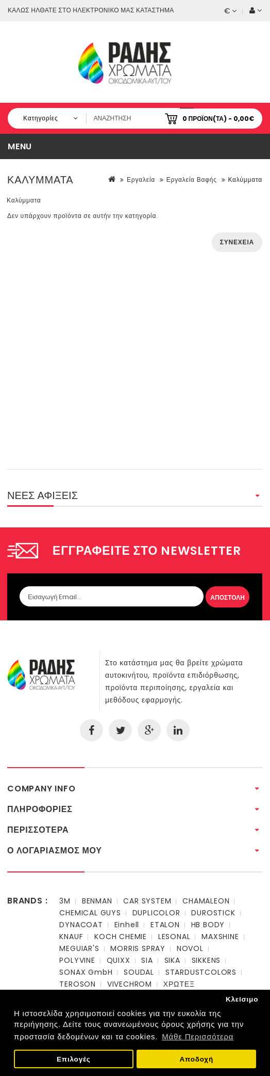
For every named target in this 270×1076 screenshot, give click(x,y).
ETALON (165, 924)
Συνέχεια (237, 242)
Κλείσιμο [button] (242, 999)
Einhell (127, 924)
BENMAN (97, 901)
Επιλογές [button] (74, 1059)
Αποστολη (227, 597)
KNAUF (71, 936)
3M (65, 901)
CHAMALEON (205, 901)
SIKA (172, 960)
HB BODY (208, 924)
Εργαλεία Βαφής (191, 179)
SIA (147, 960)
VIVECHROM (129, 984)
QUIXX (118, 960)
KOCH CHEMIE (120, 936)
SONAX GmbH (85, 972)
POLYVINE (77, 960)
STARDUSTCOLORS (201, 972)
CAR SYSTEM (147, 901)
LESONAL (174, 936)
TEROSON (77, 984)
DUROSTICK (213, 913)
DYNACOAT (81, 924)
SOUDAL (139, 972)
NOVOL (190, 948)
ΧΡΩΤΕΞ (179, 984)
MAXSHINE (220, 936)
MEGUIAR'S (79, 948)
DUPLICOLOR (156, 913)
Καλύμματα (245, 179)
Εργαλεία (141, 179)
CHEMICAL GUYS (90, 913)
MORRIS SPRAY (137, 948)
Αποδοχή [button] (196, 1059)
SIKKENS (206, 960)
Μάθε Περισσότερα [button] (197, 1036)
